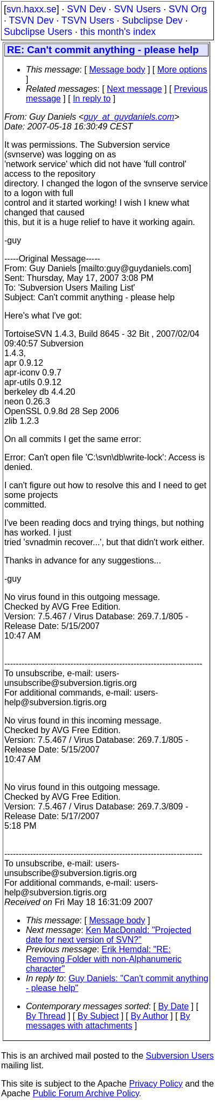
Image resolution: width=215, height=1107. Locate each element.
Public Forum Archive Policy (86, 1093)
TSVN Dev (31, 20)
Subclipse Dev (152, 20)
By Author (149, 1016)
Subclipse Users (38, 31)
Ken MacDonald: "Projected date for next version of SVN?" (108, 934)
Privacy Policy (156, 1083)
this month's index (118, 31)
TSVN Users (87, 20)
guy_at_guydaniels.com (129, 116)
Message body (117, 69)
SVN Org (187, 9)
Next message (134, 88)
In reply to (91, 98)
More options (182, 69)
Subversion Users (180, 1055)
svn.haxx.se (31, 9)
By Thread (46, 1016)
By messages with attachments (108, 1020)
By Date (173, 1006)
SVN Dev (86, 9)
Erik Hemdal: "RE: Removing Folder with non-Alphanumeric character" (104, 959)
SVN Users (137, 9)
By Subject (98, 1016)
